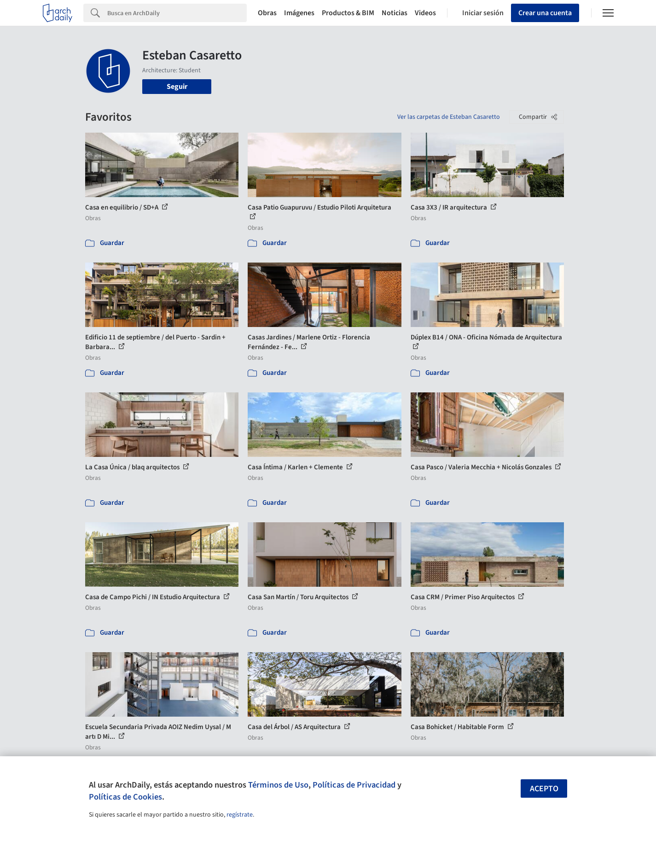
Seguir (177, 87)
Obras (267, 13)
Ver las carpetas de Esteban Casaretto (448, 117)
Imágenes (299, 13)
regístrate (239, 814)
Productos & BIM (348, 13)
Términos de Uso (278, 785)
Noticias (394, 13)
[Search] (177, 13)
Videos (425, 13)
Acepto (544, 788)
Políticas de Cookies (125, 797)
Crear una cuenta (545, 13)
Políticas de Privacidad (354, 785)
